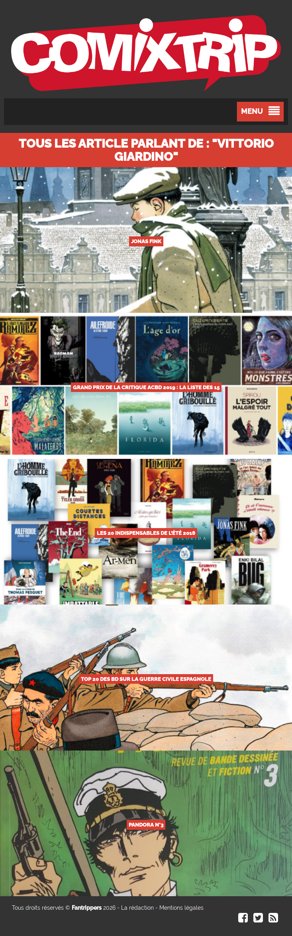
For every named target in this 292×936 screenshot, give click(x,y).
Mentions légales (181, 908)
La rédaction (137, 908)
